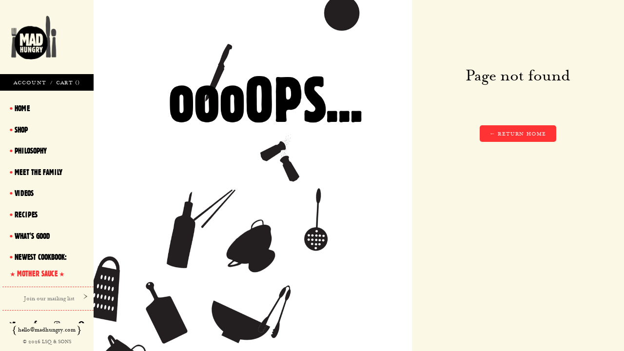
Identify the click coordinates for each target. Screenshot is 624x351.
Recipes (26, 214)
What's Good (32, 236)
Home (22, 108)
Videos (24, 193)
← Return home (517, 133)
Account (30, 82)
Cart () (68, 82)
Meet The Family (38, 172)
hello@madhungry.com (47, 329)
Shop (21, 130)
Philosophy (31, 151)
